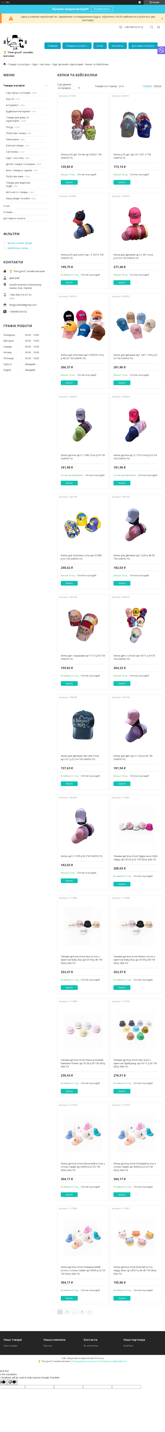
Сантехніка (12, 151)
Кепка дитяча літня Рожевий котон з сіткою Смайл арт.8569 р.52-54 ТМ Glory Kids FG (134, 1167)
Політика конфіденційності (113, 1361)
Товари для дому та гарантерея (17, 119)
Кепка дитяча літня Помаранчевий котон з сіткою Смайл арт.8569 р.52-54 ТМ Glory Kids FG (83, 1270)
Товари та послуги (18, 64)
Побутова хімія (14, 176)
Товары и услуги (76, 45)
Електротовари (15, 145)
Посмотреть (102, 9)
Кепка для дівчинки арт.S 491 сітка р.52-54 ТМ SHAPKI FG (133, 256)
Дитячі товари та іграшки (20, 164)
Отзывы (7, 212)
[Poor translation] (12, 1382)
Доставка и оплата (143, 45)
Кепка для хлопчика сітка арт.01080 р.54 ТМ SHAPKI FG (81, 557)
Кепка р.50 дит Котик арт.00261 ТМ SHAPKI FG (81, 156)
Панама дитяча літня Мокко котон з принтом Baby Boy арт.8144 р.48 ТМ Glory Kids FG (134, 960)
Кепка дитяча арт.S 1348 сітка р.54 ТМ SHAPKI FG (83, 457)
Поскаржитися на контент (85, 1361)
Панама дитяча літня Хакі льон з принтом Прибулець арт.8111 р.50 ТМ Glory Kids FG (135, 1063)
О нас (100, 45)
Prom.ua (99, 1358)
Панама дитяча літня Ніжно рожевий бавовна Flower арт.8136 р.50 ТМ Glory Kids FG (83, 1063)
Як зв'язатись (91, 1345)
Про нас (48, 1345)
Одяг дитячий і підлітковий (67, 64)
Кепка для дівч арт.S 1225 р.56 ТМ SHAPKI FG (132, 757)
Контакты (117, 45)
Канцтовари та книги (18, 198)
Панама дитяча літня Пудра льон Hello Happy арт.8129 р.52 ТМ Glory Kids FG (135, 857)
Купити (69, 182)
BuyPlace (128, 1345)
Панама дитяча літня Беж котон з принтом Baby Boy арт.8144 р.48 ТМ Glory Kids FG (81, 960)
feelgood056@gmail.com (23, 304)
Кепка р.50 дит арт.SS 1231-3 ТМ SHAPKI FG (132, 156)
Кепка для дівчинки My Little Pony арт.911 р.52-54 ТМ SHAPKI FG (80, 757)
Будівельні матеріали (18, 111)
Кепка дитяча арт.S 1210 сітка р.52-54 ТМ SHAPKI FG (135, 457)
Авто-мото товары (17, 192)
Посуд (9, 127)
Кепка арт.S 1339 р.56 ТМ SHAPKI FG (81, 856)
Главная (52, 45)
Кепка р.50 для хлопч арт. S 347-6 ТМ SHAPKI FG (82, 256)
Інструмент (12, 105)
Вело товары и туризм (19, 170)
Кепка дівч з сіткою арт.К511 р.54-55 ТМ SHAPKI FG (134, 657)
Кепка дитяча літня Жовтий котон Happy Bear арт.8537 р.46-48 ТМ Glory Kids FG (134, 1270)
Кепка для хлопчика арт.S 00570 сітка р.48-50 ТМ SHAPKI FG (82, 356)
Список (158, 86)
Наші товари (10, 1345)
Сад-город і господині (18, 92)
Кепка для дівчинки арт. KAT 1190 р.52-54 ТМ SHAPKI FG (135, 356)
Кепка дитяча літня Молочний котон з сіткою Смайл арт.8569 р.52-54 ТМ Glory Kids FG (83, 1167)
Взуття (10, 99)
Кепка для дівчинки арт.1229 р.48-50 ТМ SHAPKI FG (134, 557)
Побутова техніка (16, 133)
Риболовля (12, 139)
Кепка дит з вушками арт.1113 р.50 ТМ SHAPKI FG (83, 657)
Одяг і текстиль (41, 64)
